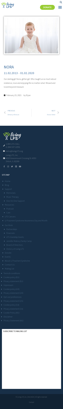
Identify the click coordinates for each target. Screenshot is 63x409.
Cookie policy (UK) (11, 289)
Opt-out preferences (12, 297)
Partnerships (11, 229)
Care (8, 212)
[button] (61, 2)
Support (8, 189)
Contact (31, 402)
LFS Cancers (10, 216)
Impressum (8, 285)
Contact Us (10, 264)
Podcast (10, 208)
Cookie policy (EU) (11, 277)
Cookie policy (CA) (11, 304)
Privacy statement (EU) (13, 281)
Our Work (9, 225)
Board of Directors (14, 244)
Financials (10, 233)
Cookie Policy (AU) (11, 312)
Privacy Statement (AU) (13, 320)
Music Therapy (12, 196)
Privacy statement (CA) (13, 308)
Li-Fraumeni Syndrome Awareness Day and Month (26, 220)
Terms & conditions (11, 273)
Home (7, 181)
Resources (9, 204)
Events (8, 256)
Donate (8, 252)
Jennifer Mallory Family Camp (19, 241)
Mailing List (9, 268)
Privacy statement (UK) (13, 293)
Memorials (10, 192)
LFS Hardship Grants (15, 237)
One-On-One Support (15, 200)
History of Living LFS (15, 248)
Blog (7, 185)
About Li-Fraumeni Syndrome (17, 260)
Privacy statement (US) (13, 301)
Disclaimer (8, 316)
